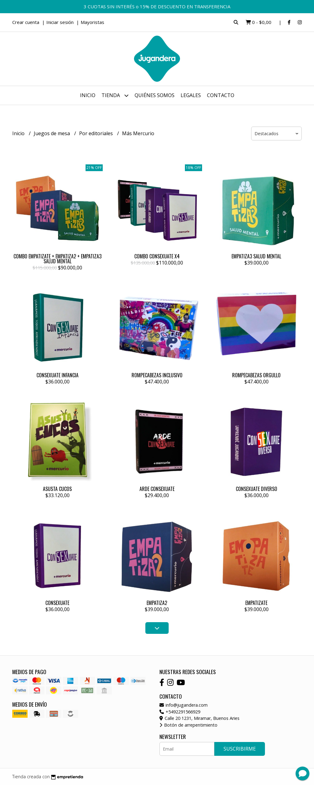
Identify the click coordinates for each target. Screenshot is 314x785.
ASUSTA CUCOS (57, 489)
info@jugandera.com (183, 705)
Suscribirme (240, 748)
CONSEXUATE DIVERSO (256, 489)
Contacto (220, 95)
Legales (191, 95)
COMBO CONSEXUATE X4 (157, 256)
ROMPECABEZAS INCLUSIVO (157, 375)
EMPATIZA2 (157, 602)
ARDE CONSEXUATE (157, 489)
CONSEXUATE (57, 602)
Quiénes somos (154, 95)
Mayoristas (92, 22)
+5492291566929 (179, 712)
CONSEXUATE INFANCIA (57, 375)
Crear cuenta (25, 22)
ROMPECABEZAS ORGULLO (256, 375)
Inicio (87, 95)
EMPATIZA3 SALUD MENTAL (256, 256)
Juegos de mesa (52, 133)
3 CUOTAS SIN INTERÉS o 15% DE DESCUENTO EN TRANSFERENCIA (157, 6)
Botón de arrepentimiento (188, 725)
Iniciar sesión (60, 22)
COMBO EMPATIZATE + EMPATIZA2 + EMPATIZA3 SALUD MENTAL (57, 259)
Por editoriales (96, 133)
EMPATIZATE (256, 602)
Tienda (114, 95)
